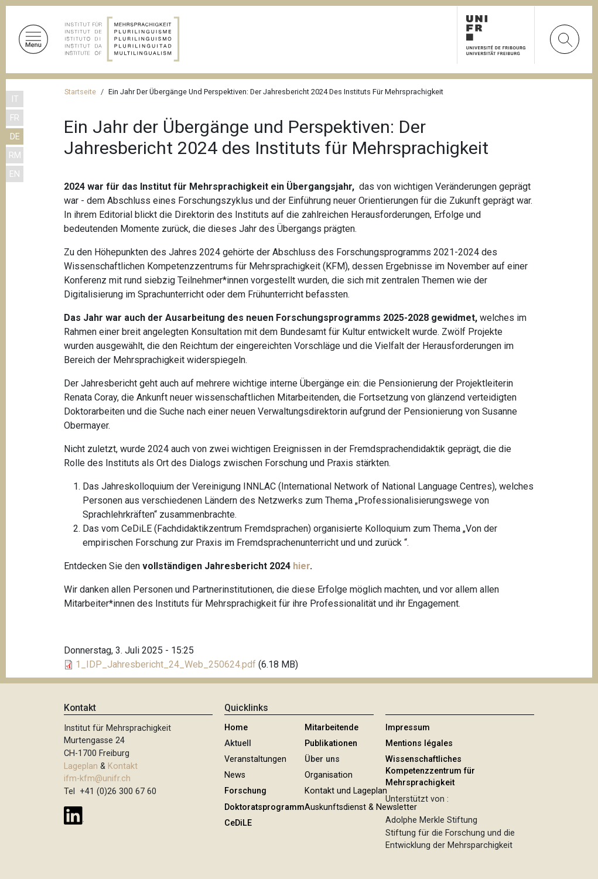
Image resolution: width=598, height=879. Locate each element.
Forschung (245, 791)
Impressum (407, 728)
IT (15, 99)
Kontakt (123, 766)
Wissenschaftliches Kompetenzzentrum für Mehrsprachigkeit (430, 771)
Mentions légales (419, 743)
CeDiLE (238, 823)
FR (14, 118)
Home (236, 728)
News (234, 775)
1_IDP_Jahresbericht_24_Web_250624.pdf (166, 664)
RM (15, 155)
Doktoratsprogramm (264, 807)
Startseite (80, 91)
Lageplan (81, 766)
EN (14, 174)
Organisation (329, 775)
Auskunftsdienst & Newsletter (361, 807)
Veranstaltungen (255, 759)
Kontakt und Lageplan (346, 791)
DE (15, 137)
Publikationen (331, 743)
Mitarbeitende (331, 728)
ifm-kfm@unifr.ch (97, 779)
